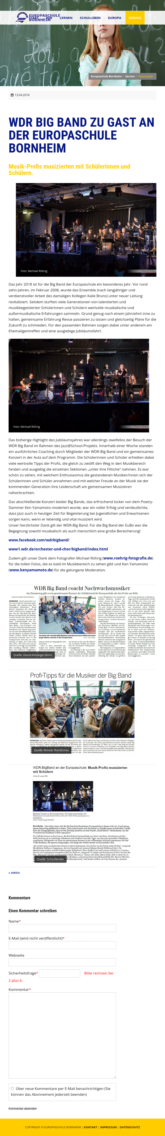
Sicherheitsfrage (24, 973)
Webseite (16, 955)
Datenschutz (130, 1127)
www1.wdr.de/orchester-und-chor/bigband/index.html (58, 549)
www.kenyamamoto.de (31, 569)
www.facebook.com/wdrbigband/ (39, 540)
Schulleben (90, 18)
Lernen (66, 18)
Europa (114, 18)
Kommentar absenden (23, 1108)
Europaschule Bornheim (106, 76)
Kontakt (90, 1127)
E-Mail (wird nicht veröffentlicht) (37, 938)
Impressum (108, 1127)
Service (135, 18)
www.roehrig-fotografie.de (128, 558)
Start (34, 18)
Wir (49, 18)
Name (15, 921)
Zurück (15, 872)
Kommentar (20, 989)
